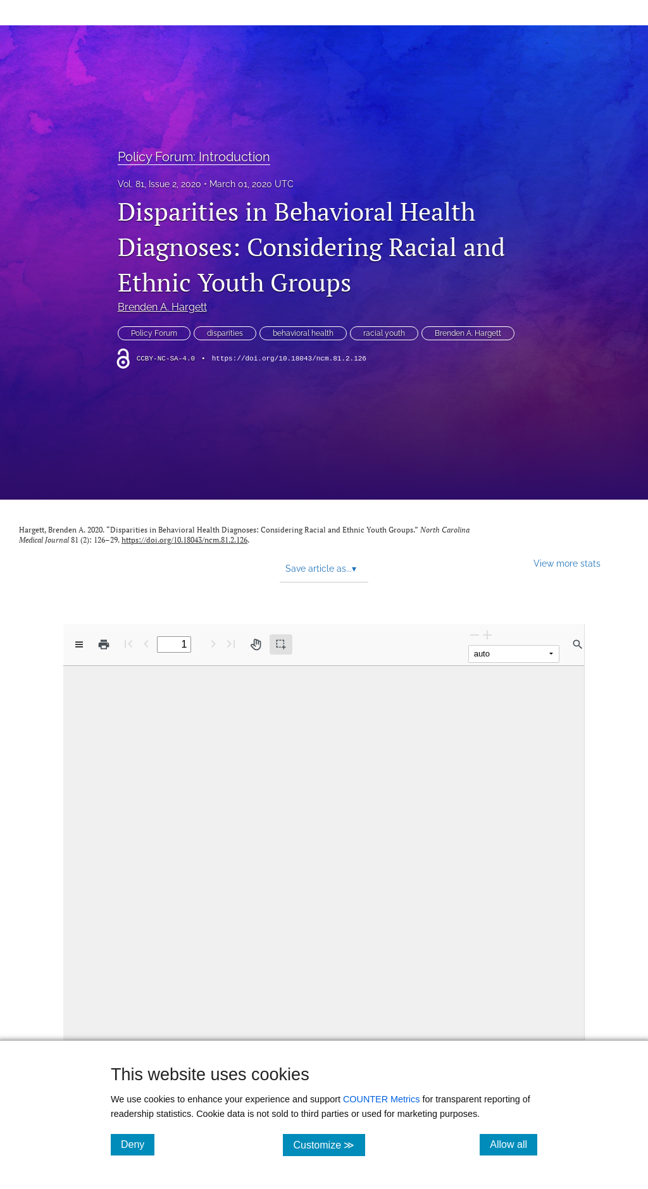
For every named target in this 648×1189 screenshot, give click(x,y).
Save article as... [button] (320, 569)
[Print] (103, 644)
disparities (225, 333)
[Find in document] (577, 644)
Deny (137, 1144)
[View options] (79, 644)
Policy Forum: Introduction (194, 156)
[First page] (128, 643)
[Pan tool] (255, 644)
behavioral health (303, 333)
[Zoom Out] (474, 635)
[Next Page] (213, 643)
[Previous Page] (146, 643)
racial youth (384, 333)
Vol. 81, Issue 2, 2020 (159, 184)
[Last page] (231, 643)
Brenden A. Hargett (162, 307)
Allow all (513, 1144)
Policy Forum (154, 333)
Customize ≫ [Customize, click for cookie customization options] (328, 1144)
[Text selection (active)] (281, 644)
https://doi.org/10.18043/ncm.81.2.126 (289, 358)
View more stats (567, 563)
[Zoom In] (487, 635)
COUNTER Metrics (381, 1099)
